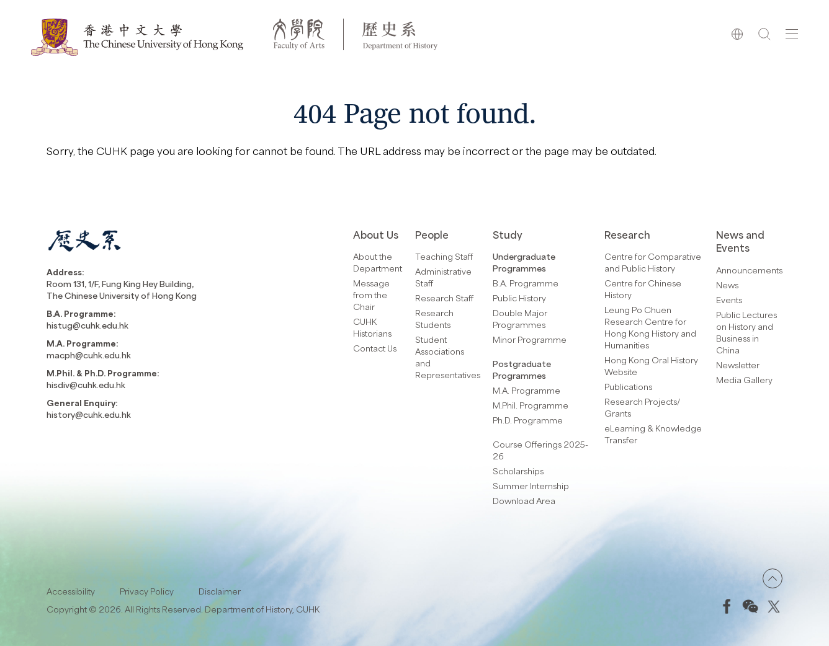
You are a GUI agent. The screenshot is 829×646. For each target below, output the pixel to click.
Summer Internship (531, 485)
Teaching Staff (444, 256)
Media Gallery (744, 379)
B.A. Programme (525, 283)
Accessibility (71, 591)
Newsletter (738, 365)
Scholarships (518, 471)
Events (729, 299)
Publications (628, 386)
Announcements (749, 270)
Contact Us (375, 348)
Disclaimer (220, 591)
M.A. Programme (526, 390)
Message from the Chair (371, 295)
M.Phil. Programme (530, 405)
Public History (519, 298)
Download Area (524, 500)
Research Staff (444, 298)
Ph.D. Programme (528, 420)
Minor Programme (530, 339)
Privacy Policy (147, 591)
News (727, 285)
